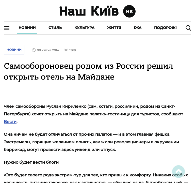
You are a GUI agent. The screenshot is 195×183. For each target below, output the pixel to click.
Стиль (55, 27)
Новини (27, 27)
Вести (10, 121)
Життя (114, 27)
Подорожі (165, 27)
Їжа (137, 27)
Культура (84, 27)
